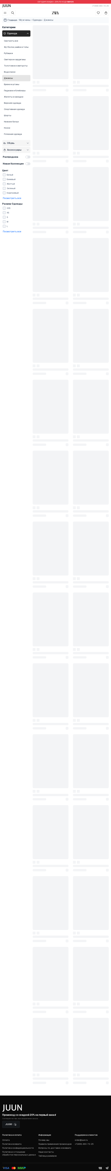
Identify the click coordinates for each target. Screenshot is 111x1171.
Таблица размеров (47, 1156)
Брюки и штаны (11, 84)
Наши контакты (46, 1152)
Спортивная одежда (14, 109)
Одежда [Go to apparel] (37, 20)
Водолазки (9, 72)
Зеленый (11, 188)
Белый (10, 175)
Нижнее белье (11, 122)
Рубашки (8, 53)
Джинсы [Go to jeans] (48, 20)
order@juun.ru (81, 1140)
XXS (8, 208)
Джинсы (8, 78)
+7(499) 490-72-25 (100, 6)
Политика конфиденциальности (18, 1148)
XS (8, 213)
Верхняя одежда (12, 103)
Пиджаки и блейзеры (15, 90)
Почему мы (43, 1140)
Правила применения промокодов (55, 1144)
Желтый (11, 184)
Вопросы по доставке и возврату (54, 1148)
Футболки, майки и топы (16, 47)
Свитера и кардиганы (15, 59)
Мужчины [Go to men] (24, 20)
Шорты (7, 115)
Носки (7, 128)
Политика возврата (11, 1144)
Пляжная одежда (13, 134)
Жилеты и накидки (13, 97)
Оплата (6, 1140)
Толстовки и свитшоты (16, 66)
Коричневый (13, 193)
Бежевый (11, 179)
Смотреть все (11, 41)
